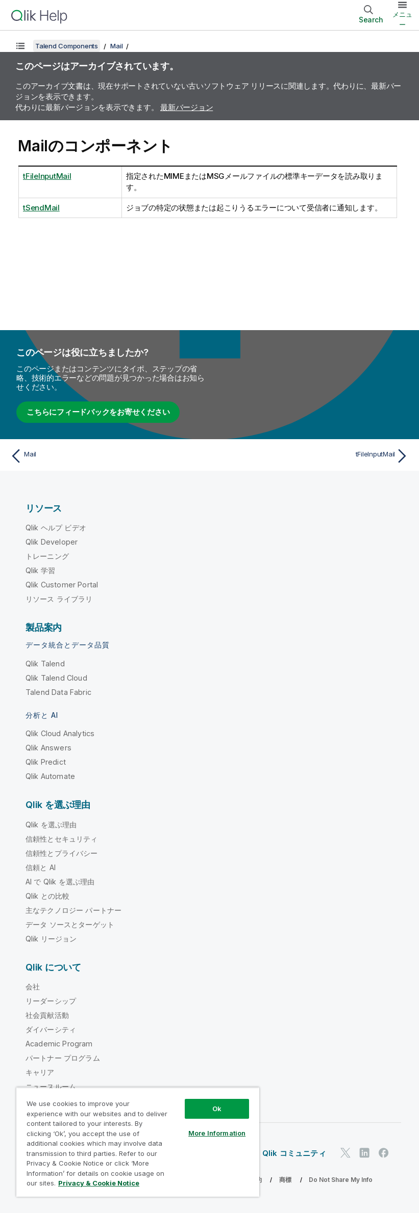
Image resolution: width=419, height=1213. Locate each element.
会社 (33, 986)
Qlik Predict (46, 762)
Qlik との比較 (47, 896)
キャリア (40, 1072)
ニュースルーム (51, 1086)
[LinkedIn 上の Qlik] (364, 1153)
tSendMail (41, 207)
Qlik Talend (45, 663)
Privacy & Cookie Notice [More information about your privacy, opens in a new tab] (98, 1183)
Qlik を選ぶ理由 (51, 824)
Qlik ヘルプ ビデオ (56, 527)
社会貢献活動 (47, 1015)
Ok (216, 1108)
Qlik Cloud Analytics (60, 733)
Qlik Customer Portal (62, 584)
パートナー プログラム (63, 1058)
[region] (137, 1142)
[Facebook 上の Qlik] (383, 1153)
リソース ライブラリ (59, 599)
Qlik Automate (50, 776)
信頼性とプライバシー (62, 853)
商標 (285, 1179)
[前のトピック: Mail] (107, 456)
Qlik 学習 (40, 570)
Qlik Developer (52, 541)
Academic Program (59, 1043)
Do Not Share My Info (341, 1179)
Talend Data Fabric (58, 692)
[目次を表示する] (20, 46)
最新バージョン (186, 107)
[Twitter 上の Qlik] (345, 1153)
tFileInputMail (47, 176)
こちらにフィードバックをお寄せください (98, 412)
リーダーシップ (51, 1000)
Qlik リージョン (51, 938)
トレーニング (47, 556)
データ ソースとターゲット (70, 924)
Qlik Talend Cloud (56, 677)
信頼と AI (41, 867)
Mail (116, 46)
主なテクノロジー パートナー (73, 910)
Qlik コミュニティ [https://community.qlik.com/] (294, 1153)
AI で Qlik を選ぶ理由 (60, 881)
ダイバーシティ (51, 1029)
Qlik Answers (48, 747)
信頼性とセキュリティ (62, 838)
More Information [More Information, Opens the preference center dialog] (216, 1133)
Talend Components (66, 46)
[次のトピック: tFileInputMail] (312, 456)
